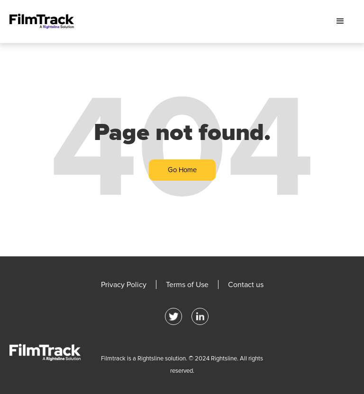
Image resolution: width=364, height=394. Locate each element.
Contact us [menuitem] (246, 284)
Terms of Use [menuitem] (187, 284)
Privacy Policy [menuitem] (123, 284)
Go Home (182, 170)
